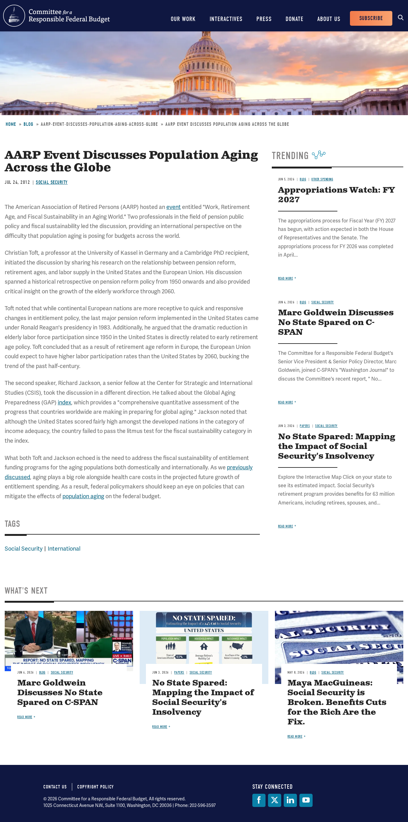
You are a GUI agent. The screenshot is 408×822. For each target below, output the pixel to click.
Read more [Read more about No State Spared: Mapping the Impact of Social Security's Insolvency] (285, 526)
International (64, 548)
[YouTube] (306, 800)
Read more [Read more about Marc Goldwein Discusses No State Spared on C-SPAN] (285, 402)
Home (11, 124)
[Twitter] (274, 800)
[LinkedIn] (290, 800)
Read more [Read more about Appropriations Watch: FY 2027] (285, 278)
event (173, 207)
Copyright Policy (95, 787)
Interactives (226, 19)
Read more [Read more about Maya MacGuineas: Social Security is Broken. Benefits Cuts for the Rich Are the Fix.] (295, 736)
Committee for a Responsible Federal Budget (56, 16)
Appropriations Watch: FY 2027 (336, 195)
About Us (329, 19)
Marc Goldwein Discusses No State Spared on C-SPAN (336, 322)
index (64, 402)
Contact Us (55, 787)
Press (264, 19)
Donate (294, 19)
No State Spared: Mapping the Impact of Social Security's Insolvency (336, 446)
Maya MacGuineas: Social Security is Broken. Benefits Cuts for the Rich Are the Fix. (336, 703)
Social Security (52, 182)
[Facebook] (259, 800)
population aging (83, 496)
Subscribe (371, 18)
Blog (28, 124)
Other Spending (322, 179)
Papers (305, 426)
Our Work (183, 19)
